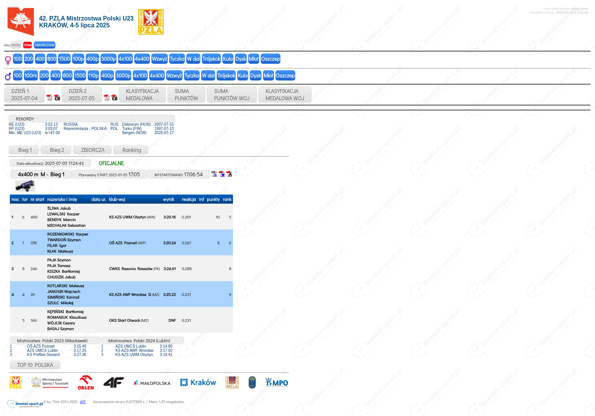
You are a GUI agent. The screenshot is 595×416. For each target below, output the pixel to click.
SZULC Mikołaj (60, 302)
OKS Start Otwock (124, 320)
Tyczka (177, 58)
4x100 (125, 58)
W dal (193, 58)
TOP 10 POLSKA (35, 365)
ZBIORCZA (92, 149)
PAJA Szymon (59, 260)
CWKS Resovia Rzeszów (131, 268)
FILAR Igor (56, 245)
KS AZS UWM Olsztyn (127, 217)
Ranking (130, 149)
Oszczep (270, 58)
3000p (108, 58)
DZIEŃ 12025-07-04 (24, 94)
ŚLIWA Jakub (59, 208)
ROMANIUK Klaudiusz (67, 317)
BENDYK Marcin (61, 219)
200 (28, 58)
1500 (64, 58)
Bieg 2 (56, 149)
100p (77, 58)
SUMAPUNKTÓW (186, 94)
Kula (228, 58)
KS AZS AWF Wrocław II (130, 294)
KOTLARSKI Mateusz (65, 285)
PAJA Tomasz (59, 265)
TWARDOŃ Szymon (64, 239)
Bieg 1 (24, 149)
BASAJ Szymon (60, 328)
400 (40, 58)
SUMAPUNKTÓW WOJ (232, 94)
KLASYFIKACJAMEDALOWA (142, 94)
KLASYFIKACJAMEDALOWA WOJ (285, 94)
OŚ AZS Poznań (123, 242)
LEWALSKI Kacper (63, 214)
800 (51, 58)
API (82, 401)
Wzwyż (159, 58)
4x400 (142, 58)
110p (93, 75)
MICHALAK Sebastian (66, 225)
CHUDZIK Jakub (61, 277)
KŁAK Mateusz (60, 251)
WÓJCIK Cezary (61, 323)
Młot (253, 58)
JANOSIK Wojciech (63, 291)
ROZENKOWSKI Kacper (67, 234)
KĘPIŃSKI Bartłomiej (65, 311)
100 (18, 58)
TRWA (27, 45)
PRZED (15, 45)
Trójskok (211, 58)
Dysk (240, 58)
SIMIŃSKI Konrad (63, 297)
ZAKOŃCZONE (45, 45)
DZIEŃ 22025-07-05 (82, 94)
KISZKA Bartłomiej (63, 271)
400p (93, 58)
